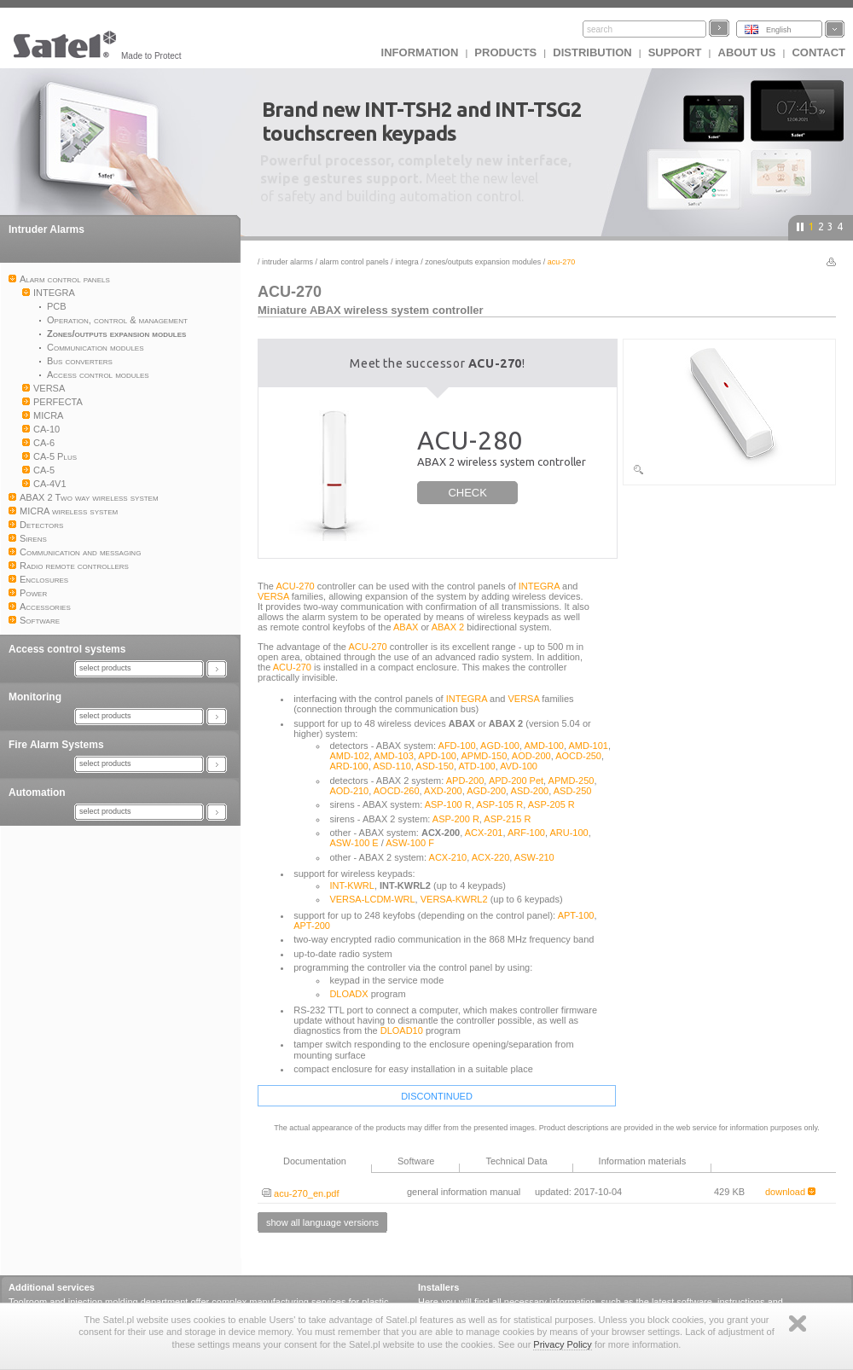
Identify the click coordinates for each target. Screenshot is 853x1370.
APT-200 (311, 925)
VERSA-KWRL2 (454, 899)
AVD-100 (518, 766)
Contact (818, 52)
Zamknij (797, 1323)
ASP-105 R (499, 804)
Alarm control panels (354, 262)
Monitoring (35, 697)
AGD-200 (486, 791)
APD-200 (465, 780)
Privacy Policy (562, 1344)
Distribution (592, 52)
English (779, 30)
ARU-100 (568, 832)
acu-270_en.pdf (300, 1193)
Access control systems (67, 649)
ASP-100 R (448, 804)
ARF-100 (526, 832)
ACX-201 (484, 832)
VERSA (273, 596)
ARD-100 (348, 766)
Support (675, 52)
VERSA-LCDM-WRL (372, 899)
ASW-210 (534, 857)
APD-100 (437, 756)
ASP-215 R (507, 819)
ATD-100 (476, 766)
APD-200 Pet (516, 780)
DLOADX (348, 994)
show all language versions (322, 1222)
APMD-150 (484, 756)
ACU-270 (295, 586)
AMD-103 (393, 756)
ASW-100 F (410, 843)
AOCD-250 (578, 756)
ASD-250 (573, 791)
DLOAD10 (401, 1030)
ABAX (405, 627)
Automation (37, 792)
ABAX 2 (448, 627)
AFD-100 (457, 745)
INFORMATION (420, 52)
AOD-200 (531, 756)
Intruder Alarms (46, 229)
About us (747, 52)
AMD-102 (348, 756)
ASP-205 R (551, 804)
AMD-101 (587, 745)
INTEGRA (407, 262)
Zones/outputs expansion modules (483, 262)
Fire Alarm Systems (56, 745)
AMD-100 (543, 745)
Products (505, 52)
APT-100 (576, 915)
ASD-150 (434, 766)
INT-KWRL (351, 885)
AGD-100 (499, 745)
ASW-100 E (353, 843)
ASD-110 (392, 766)
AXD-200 (443, 791)
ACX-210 (448, 857)
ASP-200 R (455, 819)
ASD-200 (530, 791)
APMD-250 (571, 780)
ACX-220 (491, 857)
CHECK (467, 492)
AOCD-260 (397, 791)
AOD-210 (348, 791)
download (790, 1192)
